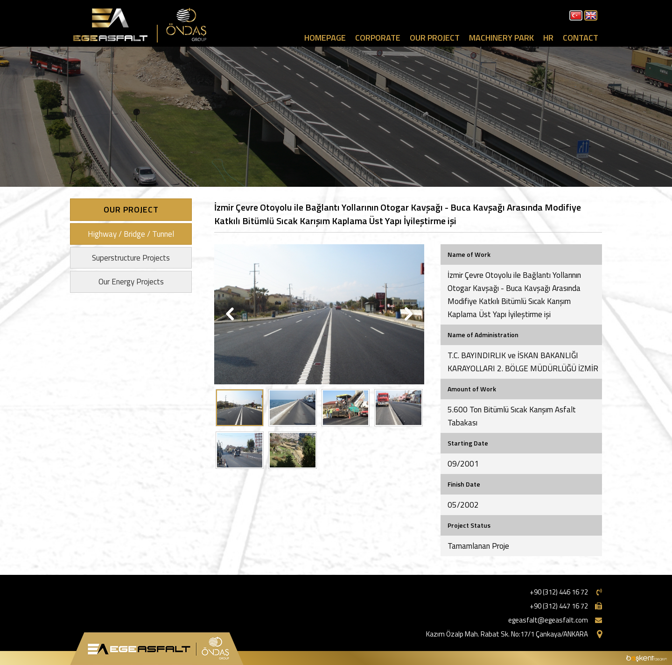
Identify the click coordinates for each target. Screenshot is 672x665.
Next (407, 314)
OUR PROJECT (435, 37)
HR (548, 37)
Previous (230, 314)
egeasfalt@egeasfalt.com (548, 620)
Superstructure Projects (131, 258)
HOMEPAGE (325, 37)
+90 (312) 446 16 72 (559, 592)
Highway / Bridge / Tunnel (131, 234)
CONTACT (580, 37)
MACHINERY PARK (501, 37)
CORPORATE (377, 37)
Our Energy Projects (131, 282)
